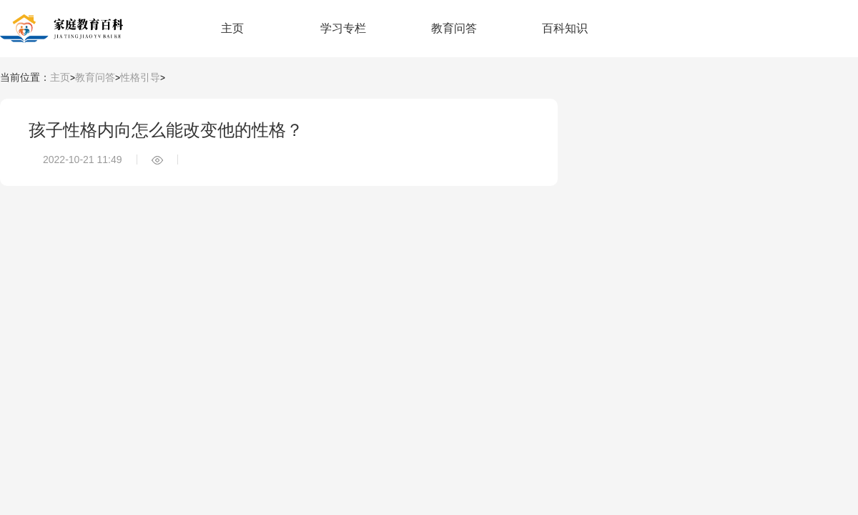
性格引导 (140, 77)
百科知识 (565, 28)
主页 (232, 28)
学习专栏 (343, 28)
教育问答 (454, 28)
